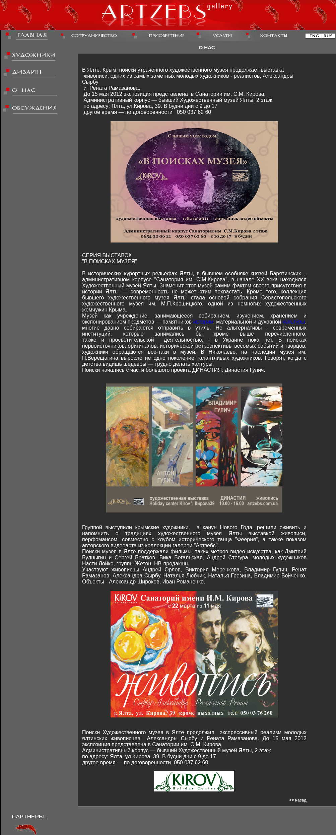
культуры (293, 322)
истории (203, 322)
